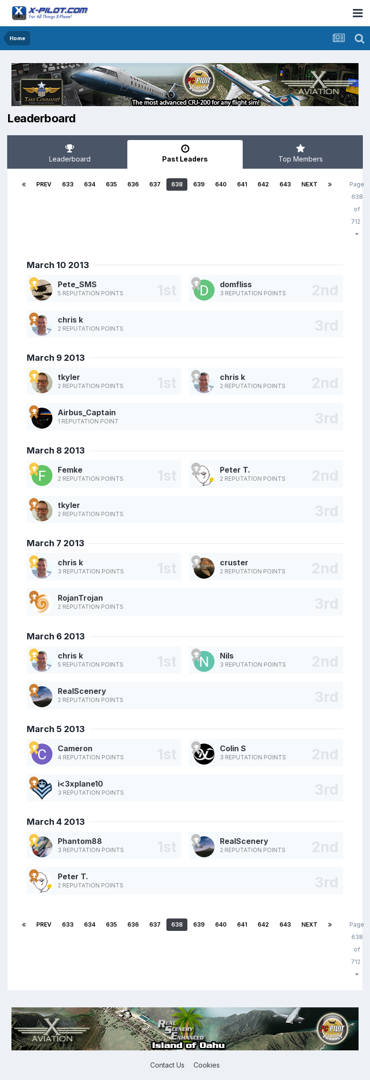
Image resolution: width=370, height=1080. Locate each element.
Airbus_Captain (87, 412)
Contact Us (167, 1065)
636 (133, 184)
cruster (234, 562)
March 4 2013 (56, 822)
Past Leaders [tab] (185, 153)
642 (263, 184)
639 (199, 184)
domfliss (236, 284)
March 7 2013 (55, 543)
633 (67, 184)
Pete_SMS (77, 284)
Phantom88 (80, 841)
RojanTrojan (80, 598)
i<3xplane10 (80, 783)
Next (309, 184)
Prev (43, 184)
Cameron (75, 748)
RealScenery (82, 691)
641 (242, 184)
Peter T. (235, 470)
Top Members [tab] (300, 153)
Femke (70, 470)
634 (89, 184)
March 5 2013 (56, 729)
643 (285, 184)
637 (155, 184)
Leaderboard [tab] (69, 153)
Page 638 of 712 (356, 209)
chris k (70, 319)
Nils (227, 655)
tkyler (69, 377)
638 (177, 184)
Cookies (207, 1065)
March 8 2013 (56, 450)
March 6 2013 (56, 636)
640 (220, 184)
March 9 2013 (56, 358)
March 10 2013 (58, 265)
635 (111, 184)
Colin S (233, 748)
